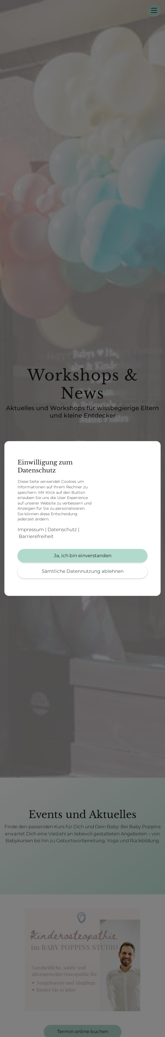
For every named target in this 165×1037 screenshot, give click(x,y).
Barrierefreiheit (36, 536)
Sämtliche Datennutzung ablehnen (83, 571)
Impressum (31, 529)
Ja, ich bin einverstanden (82, 555)
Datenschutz (62, 529)
